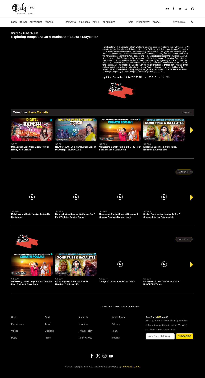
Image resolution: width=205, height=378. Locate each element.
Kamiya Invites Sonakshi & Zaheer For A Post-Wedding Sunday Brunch (75, 215)
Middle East (142, 22)
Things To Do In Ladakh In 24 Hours (117, 281)
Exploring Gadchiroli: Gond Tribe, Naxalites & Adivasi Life (160, 148)
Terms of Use (85, 337)
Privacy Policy (85, 331)
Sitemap (116, 324)
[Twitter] (186, 9)
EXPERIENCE (36, 22)
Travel (24, 22)
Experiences (17, 324)
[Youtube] (180, 9)
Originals (84, 22)
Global (157, 22)
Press (48, 337)
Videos (49, 22)
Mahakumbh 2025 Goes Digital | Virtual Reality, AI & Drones (30, 148)
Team (115, 331)
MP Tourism (179, 22)
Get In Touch (118, 317)
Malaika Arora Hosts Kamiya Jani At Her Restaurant (31, 215)
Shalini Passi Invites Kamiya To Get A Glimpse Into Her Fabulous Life (161, 215)
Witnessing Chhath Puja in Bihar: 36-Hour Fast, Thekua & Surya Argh (120, 148)
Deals (96, 22)
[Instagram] (192, 9)
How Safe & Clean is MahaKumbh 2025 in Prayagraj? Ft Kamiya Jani (75, 148)
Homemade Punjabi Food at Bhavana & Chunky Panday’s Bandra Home (118, 215)
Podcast (116, 337)
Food (14, 22)
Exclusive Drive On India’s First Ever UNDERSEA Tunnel (161, 282)
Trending (71, 22)
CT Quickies (109, 22)
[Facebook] (173, 9)
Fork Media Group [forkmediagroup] (131, 366)
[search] (191, 22)
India (130, 22)
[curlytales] (20, 310)
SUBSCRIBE (184, 336)
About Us (83, 317)
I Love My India (30, 33)
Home (14, 317)
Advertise (83, 324)
